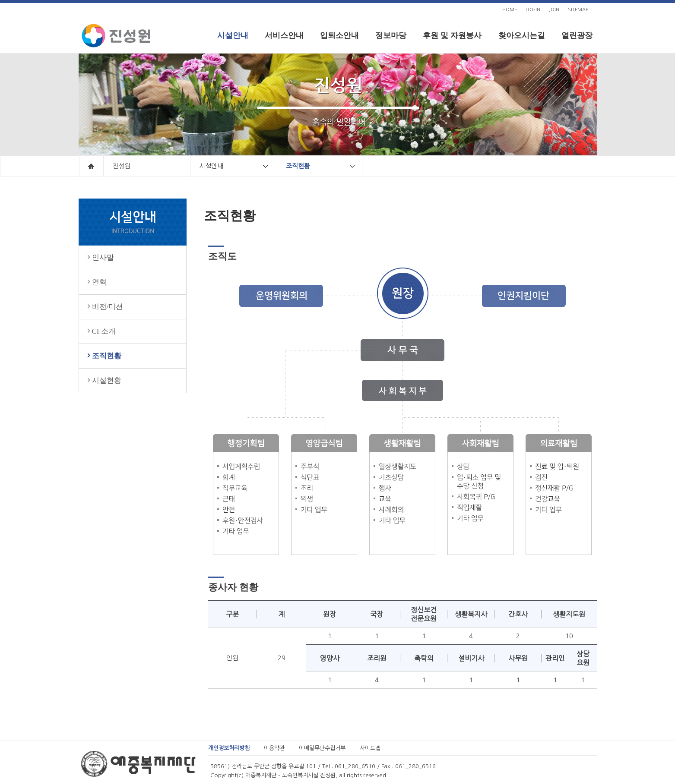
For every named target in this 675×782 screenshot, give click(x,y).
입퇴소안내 (339, 35)
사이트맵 (370, 748)
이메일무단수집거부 (322, 748)
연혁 (99, 282)
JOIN (554, 9)
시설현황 (106, 380)
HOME (509, 9)
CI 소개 (104, 331)
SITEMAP (578, 9)
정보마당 (390, 35)
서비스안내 (284, 35)
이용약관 (274, 748)
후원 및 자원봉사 (452, 35)
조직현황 (325, 166)
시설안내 (232, 35)
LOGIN (533, 9)
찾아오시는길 (521, 35)
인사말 (103, 257)
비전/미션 (108, 307)
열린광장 (577, 35)
